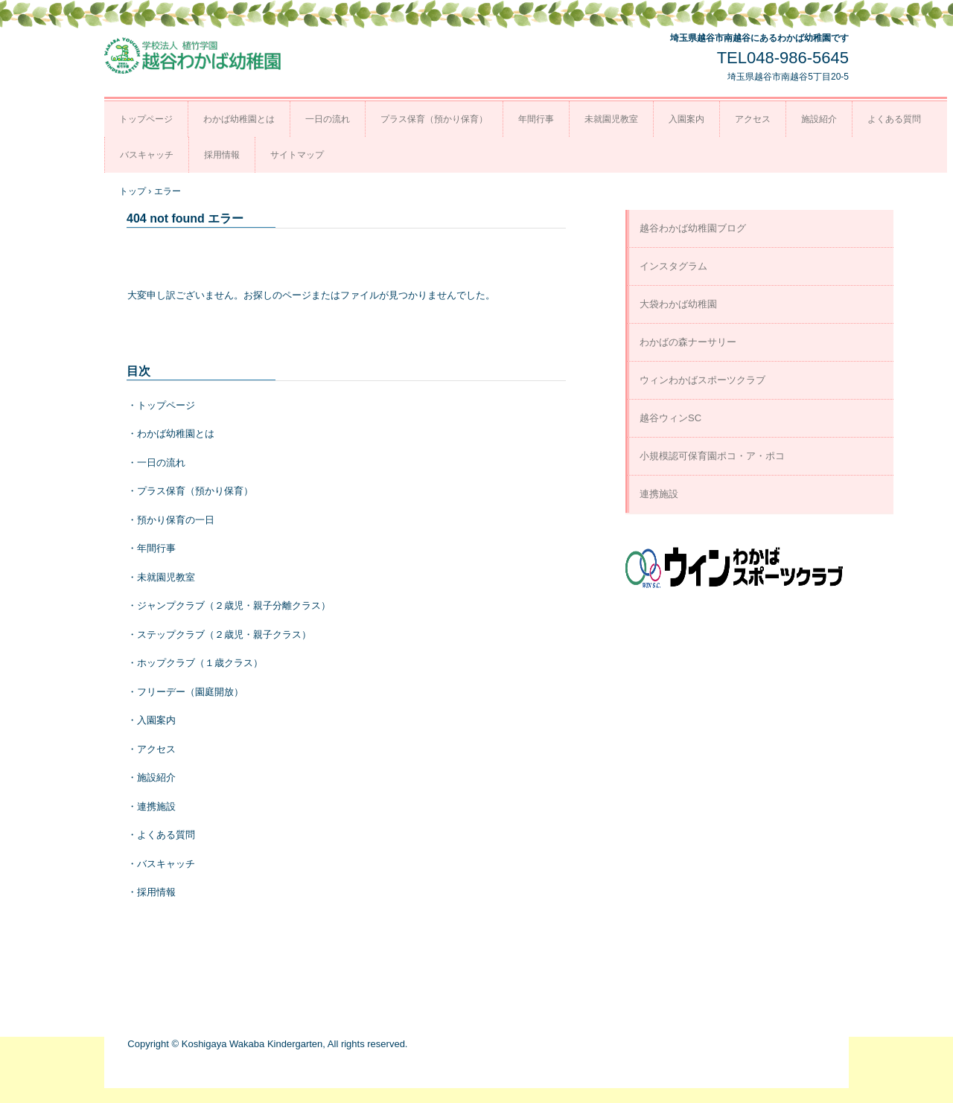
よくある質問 (894, 119)
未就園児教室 (611, 119)
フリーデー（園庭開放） (190, 691)
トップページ (146, 119)
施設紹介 (819, 119)
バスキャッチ (146, 155)
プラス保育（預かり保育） (434, 119)
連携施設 (156, 806)
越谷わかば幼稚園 (193, 56)
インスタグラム (673, 266)
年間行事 (536, 119)
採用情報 (222, 155)
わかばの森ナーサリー (688, 342)
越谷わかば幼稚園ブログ (693, 228)
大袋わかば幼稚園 (678, 304)
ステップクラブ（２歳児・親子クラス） (224, 634)
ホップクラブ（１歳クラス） (200, 662)
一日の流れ (327, 119)
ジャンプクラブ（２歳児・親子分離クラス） (234, 605)
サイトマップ (297, 155)
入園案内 (686, 119)
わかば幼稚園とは (239, 119)
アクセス (753, 119)
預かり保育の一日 (175, 519)
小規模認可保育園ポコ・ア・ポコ (712, 455)
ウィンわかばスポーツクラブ (702, 380)
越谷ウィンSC (670, 417)
